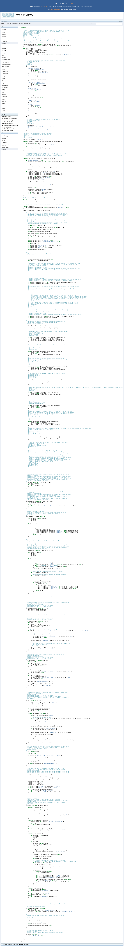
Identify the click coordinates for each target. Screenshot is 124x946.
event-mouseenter (6, 64)
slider (3, 92)
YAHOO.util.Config (6, 116)
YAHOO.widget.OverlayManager (10, 125)
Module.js (4, 140)
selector (4, 90)
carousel (4, 36)
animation (4, 29)
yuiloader (4, 110)
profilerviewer (5, 85)
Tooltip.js (4, 149)
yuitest (3, 112)
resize (3, 89)
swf (2, 98)
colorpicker (4, 39)
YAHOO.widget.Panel (7, 127)
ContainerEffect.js (6, 136)
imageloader (5, 73)
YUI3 (70, 3)
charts (3, 38)
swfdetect (4, 99)
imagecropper (5, 71)
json (3, 75)
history (3, 69)
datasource (4, 46)
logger (3, 78)
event (3, 60)
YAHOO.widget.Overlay (7, 123)
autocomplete (5, 31)
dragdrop (4, 53)
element (4, 57)
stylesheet (4, 96)
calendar (4, 34)
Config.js (4, 135)
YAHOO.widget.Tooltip (7, 130)
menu (3, 80)
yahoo (3, 108)
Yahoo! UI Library (24, 15)
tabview (3, 103)
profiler (3, 83)
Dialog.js (4, 138)
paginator (4, 82)
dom (3, 52)
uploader (4, 106)
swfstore (4, 101)
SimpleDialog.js (5, 147)
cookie (3, 45)
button (3, 32)
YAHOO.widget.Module (7, 121)
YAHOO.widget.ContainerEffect (9, 118)
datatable (4, 48)
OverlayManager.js (6, 143)
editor (3, 55)
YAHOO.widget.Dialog (7, 120)
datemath (4, 50)
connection (4, 41)
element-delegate (6, 59)
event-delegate (5, 62)
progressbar (5, 87)
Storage (4, 94)
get (2, 68)
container (14, 23)
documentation (55, 9)
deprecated (44, 7)
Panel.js (4, 145)
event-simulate (5, 66)
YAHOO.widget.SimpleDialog (9, 128)
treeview (4, 105)
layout (3, 76)
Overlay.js (4, 142)
